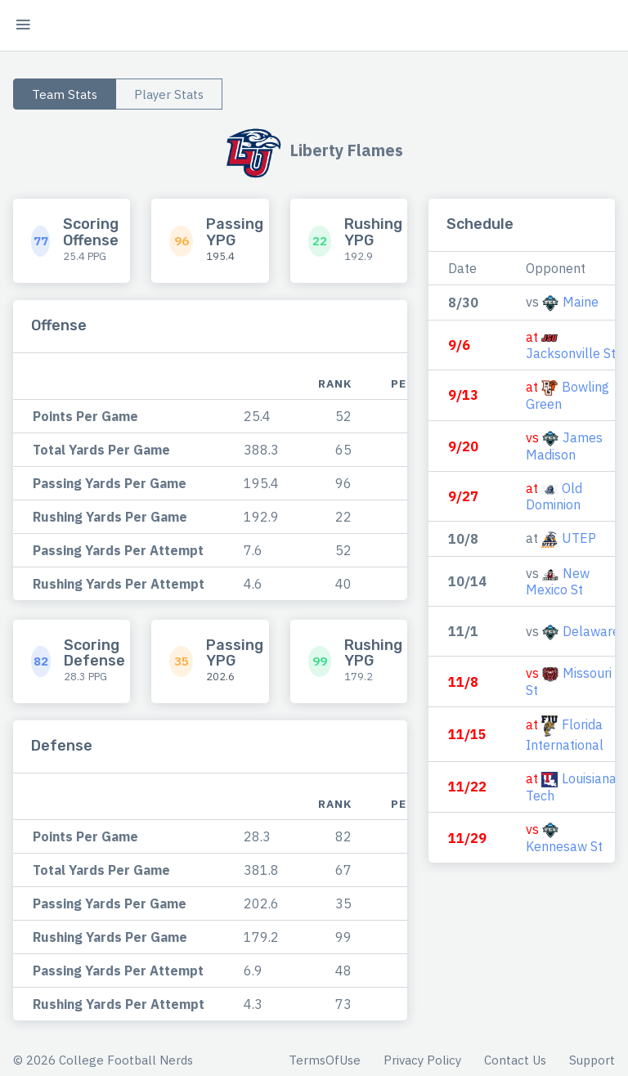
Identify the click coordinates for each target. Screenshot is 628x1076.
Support (592, 1060)
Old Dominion (554, 496)
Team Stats (64, 94)
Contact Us (515, 1060)
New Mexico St (558, 581)
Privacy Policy (422, 1060)
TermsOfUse (325, 1060)
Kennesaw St (564, 846)
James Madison (564, 446)
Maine (581, 302)
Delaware (591, 631)
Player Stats (169, 94)
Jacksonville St (571, 353)
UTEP (579, 538)
